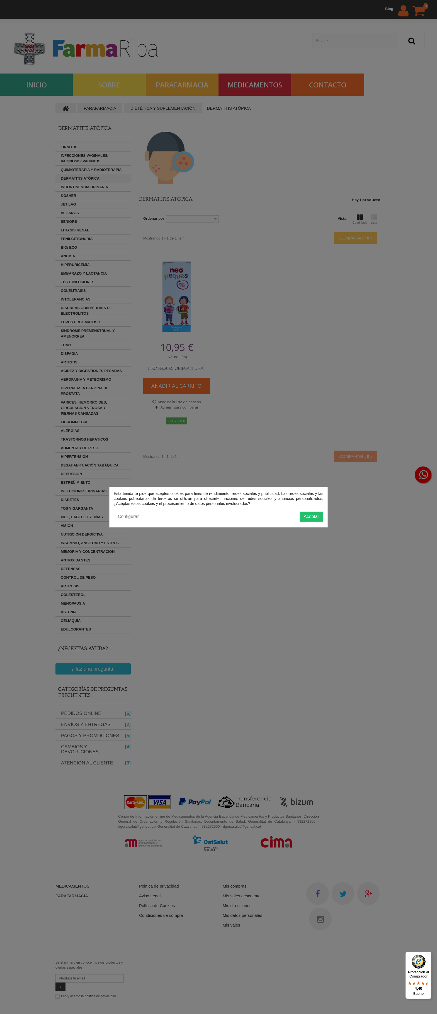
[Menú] (428, 955)
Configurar (128, 516)
